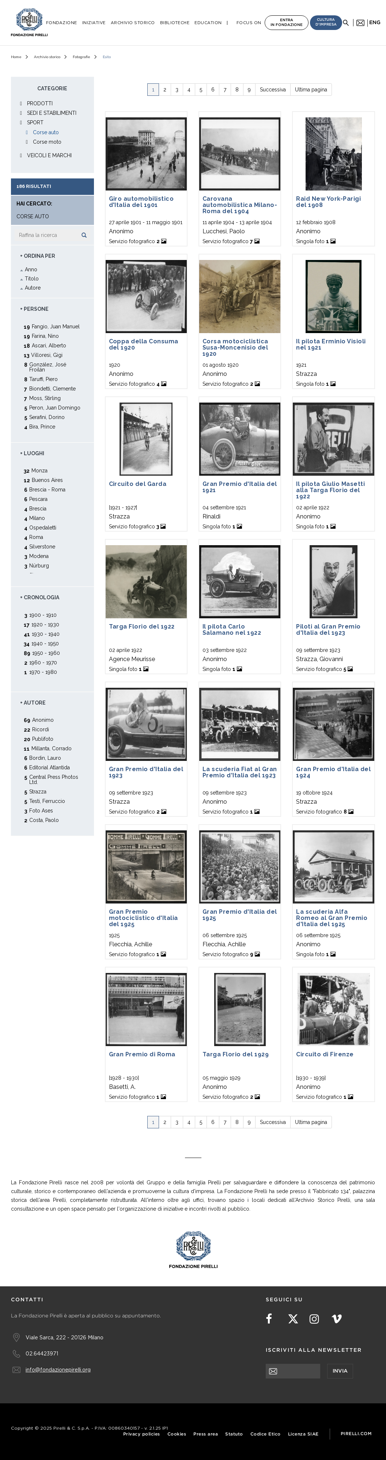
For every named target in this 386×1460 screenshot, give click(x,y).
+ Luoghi (32, 453)
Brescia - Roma (47, 489)
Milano (37, 518)
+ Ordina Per (37, 256)
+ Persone (34, 309)
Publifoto (42, 739)
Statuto (234, 1434)
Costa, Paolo (44, 820)
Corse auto (46, 132)
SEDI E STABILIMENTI (51, 113)
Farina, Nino (45, 336)
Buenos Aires (47, 480)
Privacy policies (141, 1434)
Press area (205, 1434)
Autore (33, 288)
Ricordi (40, 729)
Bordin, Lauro (45, 758)
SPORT (35, 122)
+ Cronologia (39, 597)
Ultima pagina (311, 90)
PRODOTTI (40, 103)
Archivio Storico (133, 23)
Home (16, 57)
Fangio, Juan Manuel (56, 326)
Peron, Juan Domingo (54, 407)
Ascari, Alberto (49, 345)
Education (208, 23)
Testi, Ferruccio (47, 801)
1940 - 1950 (45, 643)
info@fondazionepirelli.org (58, 1369)
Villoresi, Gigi (47, 355)
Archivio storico (47, 57)
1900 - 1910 (43, 615)
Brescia (37, 508)
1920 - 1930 (45, 624)
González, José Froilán (47, 367)
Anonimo (43, 720)
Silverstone (42, 546)
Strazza (37, 791)
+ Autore (33, 703)
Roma (36, 537)
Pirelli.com (356, 1434)
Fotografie (81, 57)
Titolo (32, 279)
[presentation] (321, 1392)
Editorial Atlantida (49, 767)
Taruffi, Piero (43, 379)
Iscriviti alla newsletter (314, 1350)
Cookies (176, 1434)
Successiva (273, 90)
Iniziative (94, 23)
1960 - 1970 (43, 662)
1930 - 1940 (46, 634)
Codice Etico (265, 1434)
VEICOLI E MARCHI (49, 155)
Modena (39, 556)
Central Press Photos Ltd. (53, 779)
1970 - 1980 (43, 672)
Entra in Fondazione (286, 23)
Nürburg (39, 565)
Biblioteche (175, 23)
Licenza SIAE (303, 1434)
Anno (31, 269)
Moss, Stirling (45, 398)
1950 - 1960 (46, 653)
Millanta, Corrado (51, 748)
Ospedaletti (42, 527)
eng (375, 22)
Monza (39, 470)
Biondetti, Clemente (52, 388)
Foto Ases (41, 810)
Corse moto (47, 142)
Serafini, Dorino (47, 417)
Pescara (38, 499)
